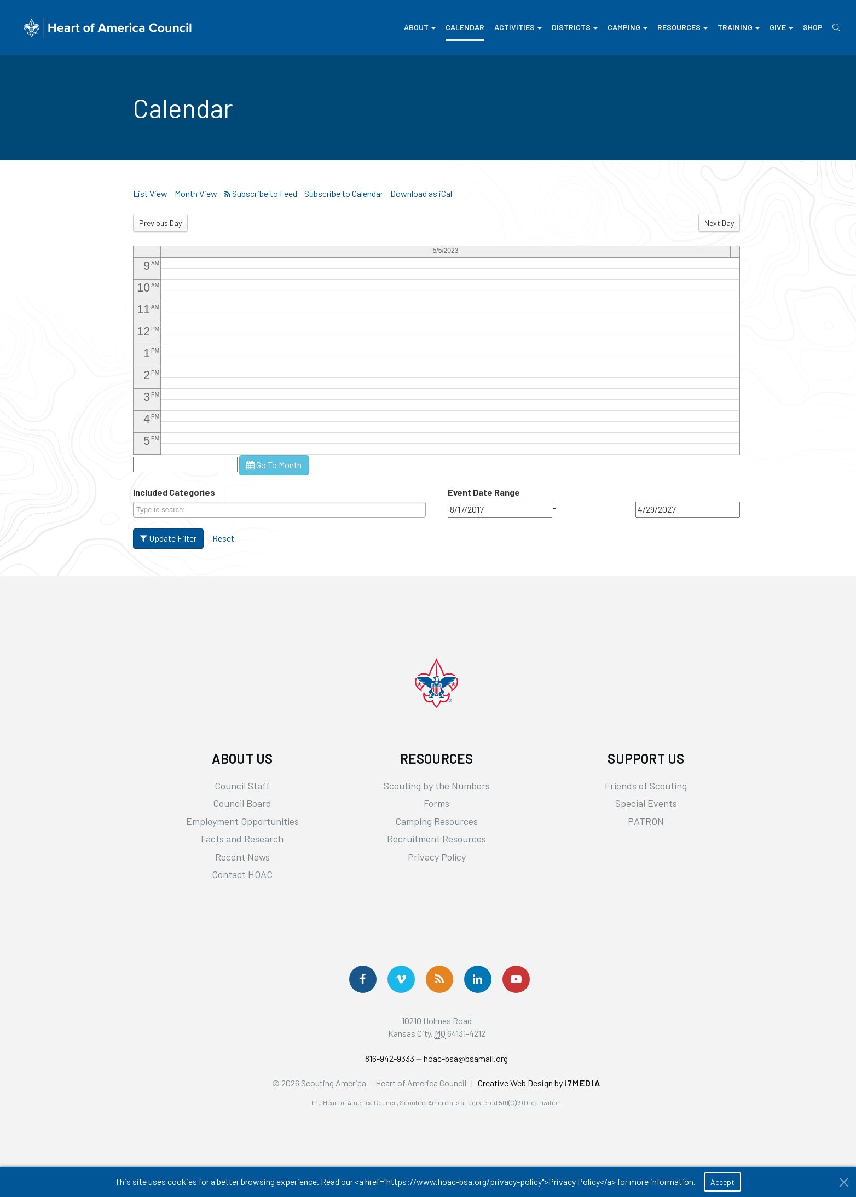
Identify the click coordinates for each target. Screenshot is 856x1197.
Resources (682, 27)
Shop (813, 27)
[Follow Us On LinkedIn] (477, 979)
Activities (518, 27)
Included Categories (174, 492)
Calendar (465, 27)
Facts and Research (242, 839)
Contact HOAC (242, 874)
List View (150, 193)
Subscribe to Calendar (343, 193)
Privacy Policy (437, 857)
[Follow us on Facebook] (363, 979)
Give (781, 27)
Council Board (242, 803)
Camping (627, 27)
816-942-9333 (389, 1058)
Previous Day (160, 223)
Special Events (646, 803)
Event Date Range (484, 492)
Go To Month (274, 465)
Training (739, 27)
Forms (436, 803)
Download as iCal (421, 193)
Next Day (719, 223)
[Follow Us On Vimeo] (401, 979)
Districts (575, 27)
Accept (722, 1182)
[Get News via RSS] (439, 979)
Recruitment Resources (436, 839)
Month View (196, 193)
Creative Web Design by (539, 1083)
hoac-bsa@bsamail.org (466, 1058)
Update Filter (168, 538)
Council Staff (242, 786)
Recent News (242, 857)
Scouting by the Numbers (437, 786)
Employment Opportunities (242, 821)
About (420, 27)
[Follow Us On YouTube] (516, 979)
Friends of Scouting (646, 786)
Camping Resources (436, 821)
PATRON (646, 821)
